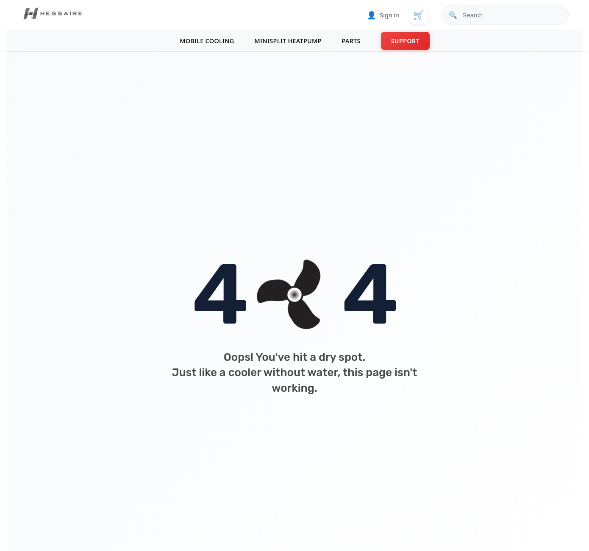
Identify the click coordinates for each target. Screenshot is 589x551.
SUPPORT (405, 41)
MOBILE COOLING (207, 41)
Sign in (383, 15)
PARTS (351, 41)
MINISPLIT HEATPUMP (288, 41)
